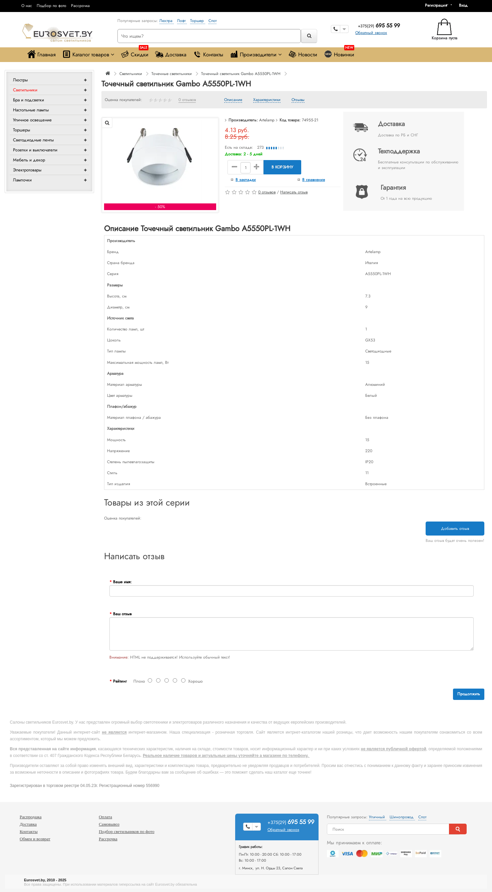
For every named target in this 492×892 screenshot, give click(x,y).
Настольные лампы (31, 110)
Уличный (377, 817)
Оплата (105, 816)
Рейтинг (120, 681)
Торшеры (21, 130)
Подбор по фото (51, 6)
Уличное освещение (32, 120)
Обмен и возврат (35, 838)
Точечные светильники (171, 74)
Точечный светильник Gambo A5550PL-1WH (241, 74)
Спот (212, 21)
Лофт (182, 21)
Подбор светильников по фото (126, 831)
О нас (26, 6)
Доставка (170, 54)
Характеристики (267, 100)
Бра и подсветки (28, 100)
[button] (465, 5)
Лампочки (22, 180)
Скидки (134, 52)
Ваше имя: (122, 582)
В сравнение (313, 180)
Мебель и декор (29, 160)
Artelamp (267, 120)
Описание (233, 100)
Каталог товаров (88, 54)
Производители (256, 54)
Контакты (208, 54)
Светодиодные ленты (33, 140)
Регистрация (436, 5)
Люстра (166, 21)
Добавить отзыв (455, 529)
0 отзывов (187, 100)
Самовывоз (109, 824)
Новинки (339, 52)
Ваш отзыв (122, 614)
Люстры (20, 80)
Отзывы (298, 100)
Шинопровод (402, 817)
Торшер (197, 21)
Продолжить (468, 694)
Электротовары (27, 170)
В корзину (282, 167)
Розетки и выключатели (35, 150)
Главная (41, 54)
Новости (302, 54)
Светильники (25, 90)
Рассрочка (80, 6)
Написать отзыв (294, 192)
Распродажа (31, 816)
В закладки (245, 180)
